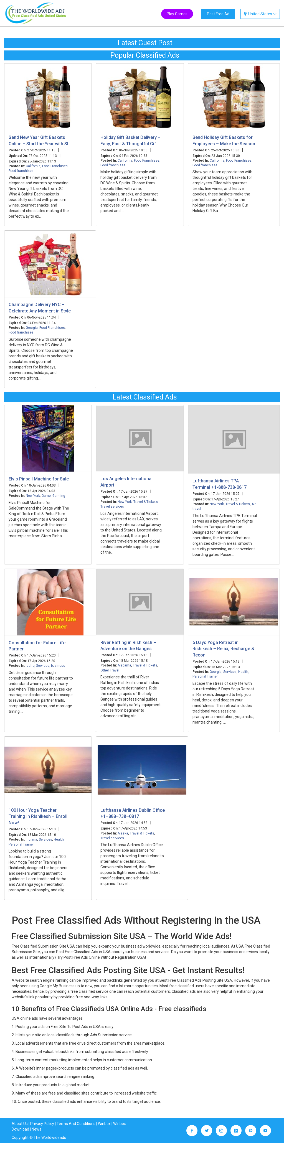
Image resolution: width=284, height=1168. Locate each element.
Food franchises (21, 171)
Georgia (32, 328)
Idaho (30, 666)
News (36, 1129)
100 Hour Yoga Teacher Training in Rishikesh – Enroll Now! (38, 817)
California (33, 166)
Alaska (123, 833)
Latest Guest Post (145, 43)
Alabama (124, 665)
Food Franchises (55, 166)
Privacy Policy (42, 1123)
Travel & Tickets (145, 502)
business (58, 666)
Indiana (31, 839)
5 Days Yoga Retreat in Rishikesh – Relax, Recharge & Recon (223, 649)
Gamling (58, 496)
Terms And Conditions (76, 1123)
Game (46, 496)
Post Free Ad (218, 14)
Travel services (112, 506)
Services (42, 666)
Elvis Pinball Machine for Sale (39, 479)
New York (33, 496)
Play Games (177, 14)
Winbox (104, 1123)
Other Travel (109, 670)
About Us (20, 1123)
